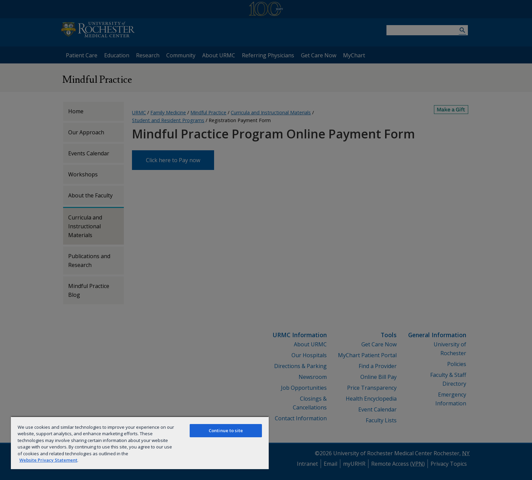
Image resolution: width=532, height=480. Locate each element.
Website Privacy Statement (48, 460)
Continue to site (226, 430)
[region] (140, 442)
